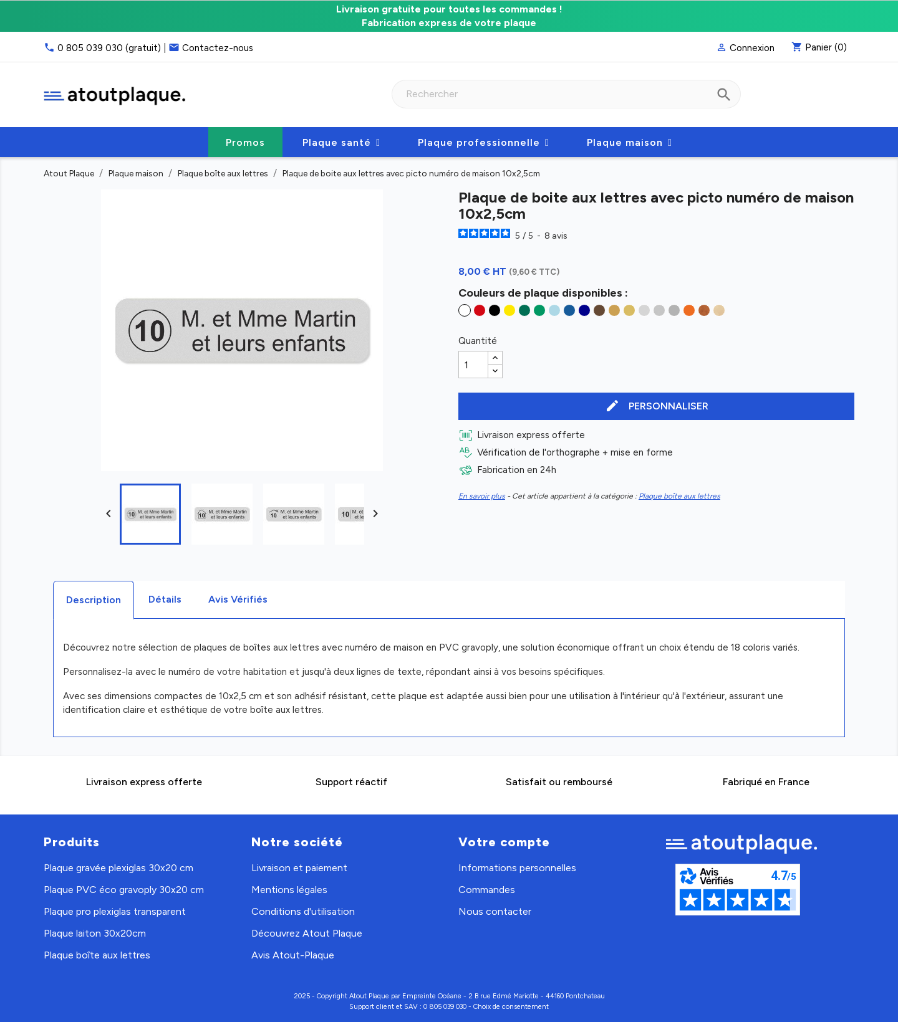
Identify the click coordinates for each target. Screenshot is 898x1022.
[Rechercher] (566, 94)
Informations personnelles (517, 868)
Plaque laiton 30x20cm (95, 933)
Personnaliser (656, 406)
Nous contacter (494, 911)
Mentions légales (289, 889)
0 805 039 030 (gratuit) (109, 48)
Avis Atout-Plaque (292, 955)
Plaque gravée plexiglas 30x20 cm (118, 868)
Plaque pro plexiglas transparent (115, 911)
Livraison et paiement (299, 868)
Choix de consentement (511, 1007)
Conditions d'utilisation (303, 911)
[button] (341, 142)
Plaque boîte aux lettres (679, 496)
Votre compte (504, 841)
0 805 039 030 (444, 1007)
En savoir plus (481, 496)
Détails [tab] (164, 599)
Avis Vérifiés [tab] (238, 599)
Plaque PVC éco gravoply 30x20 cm (124, 889)
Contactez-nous (217, 48)
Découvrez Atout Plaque (306, 933)
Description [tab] (93, 600)
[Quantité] (473, 364)
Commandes (486, 889)
